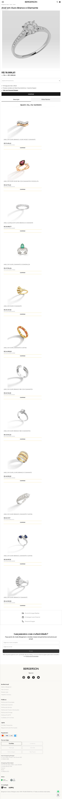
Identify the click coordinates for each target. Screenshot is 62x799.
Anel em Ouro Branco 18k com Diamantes (18, 389)
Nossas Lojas (4, 692)
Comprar (31, 94)
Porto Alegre (11, 752)
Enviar (31, 651)
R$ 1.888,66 (11, 75)
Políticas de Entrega (6, 712)
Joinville (32, 747)
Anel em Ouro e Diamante (13, 306)
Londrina (32, 743)
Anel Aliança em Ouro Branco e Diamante (18, 223)
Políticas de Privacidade (7, 702)
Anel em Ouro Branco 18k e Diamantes (17, 431)
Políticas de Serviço (6, 707)
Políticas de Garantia (7, 705)
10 (4, 75)
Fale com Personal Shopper (10, 90)
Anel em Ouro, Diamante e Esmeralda (17, 264)
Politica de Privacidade (32, 656)
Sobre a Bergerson (6, 687)
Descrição (16, 99)
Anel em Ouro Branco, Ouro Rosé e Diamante (19, 139)
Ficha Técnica (46, 99)
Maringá (11, 747)
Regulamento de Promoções (9, 727)
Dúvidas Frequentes (6, 725)
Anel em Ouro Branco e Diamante (15, 597)
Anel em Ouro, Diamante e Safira (15, 347)
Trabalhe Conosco (6, 694)
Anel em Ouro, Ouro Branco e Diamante (18, 472)
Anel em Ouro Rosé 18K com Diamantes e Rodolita (21, 181)
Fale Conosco (5, 689)
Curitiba (11, 743)
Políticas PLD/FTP (6, 715)
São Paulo (32, 752)
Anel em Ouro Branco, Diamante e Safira (18, 514)
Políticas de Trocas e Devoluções (10, 710)
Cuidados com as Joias (7, 717)
